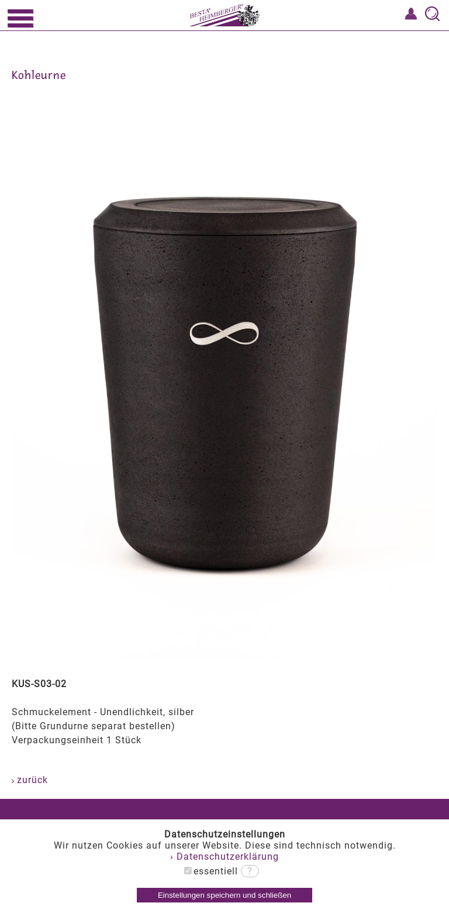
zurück (30, 779)
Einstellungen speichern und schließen (224, 895)
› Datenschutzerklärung (224, 856)
